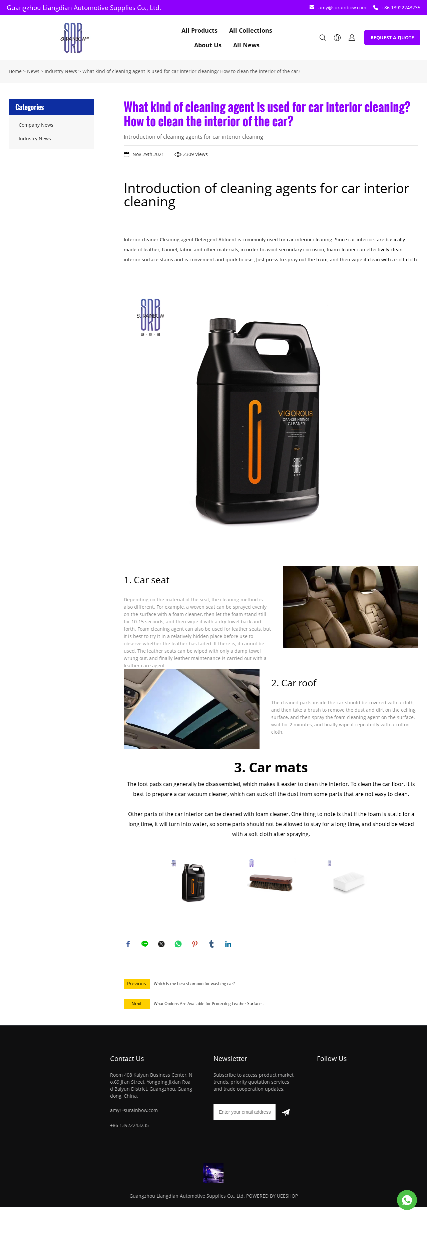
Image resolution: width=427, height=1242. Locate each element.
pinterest (195, 945)
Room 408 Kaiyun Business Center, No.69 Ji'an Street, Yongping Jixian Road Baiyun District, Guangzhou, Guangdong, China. (151, 1086)
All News (246, 45)
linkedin (229, 945)
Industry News (61, 71)
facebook (129, 945)
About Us (208, 45)
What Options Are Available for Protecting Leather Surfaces (209, 1005)
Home (15, 71)
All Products (199, 30)
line (145, 945)
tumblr (212, 945)
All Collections (250, 30)
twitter (162, 945)
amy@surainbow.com (342, 7)
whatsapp (179, 945)
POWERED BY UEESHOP (272, 1197)
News (33, 71)
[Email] (244, 1113)
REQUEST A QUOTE (392, 37)
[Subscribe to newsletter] (285, 1113)
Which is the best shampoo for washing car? (194, 985)
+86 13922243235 (401, 7)
